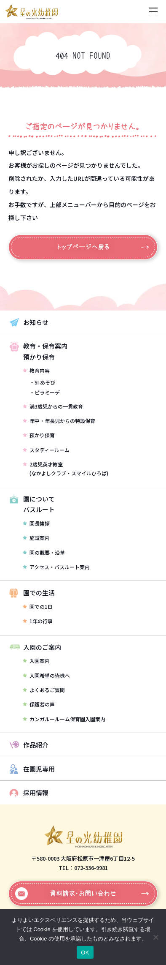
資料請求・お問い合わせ (65, 893)
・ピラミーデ (44, 392)
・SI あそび (42, 382)
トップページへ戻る (83, 247)
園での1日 (38, 606)
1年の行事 (38, 620)
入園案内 (36, 660)
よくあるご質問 (44, 689)
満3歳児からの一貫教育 (53, 406)
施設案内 (36, 537)
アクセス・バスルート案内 (56, 566)
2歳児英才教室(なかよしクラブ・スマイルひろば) (65, 468)
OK (85, 952)
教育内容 (36, 370)
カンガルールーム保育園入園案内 (64, 718)
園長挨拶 (36, 523)
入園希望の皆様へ (46, 675)
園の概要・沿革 (44, 552)
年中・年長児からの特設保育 (59, 420)
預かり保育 (39, 435)
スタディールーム (46, 449)
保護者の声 (39, 704)
